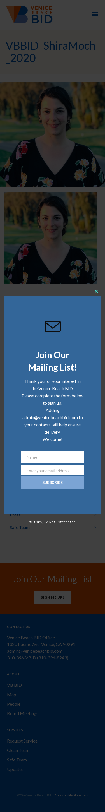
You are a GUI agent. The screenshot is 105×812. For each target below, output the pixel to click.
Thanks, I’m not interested (52, 522)
